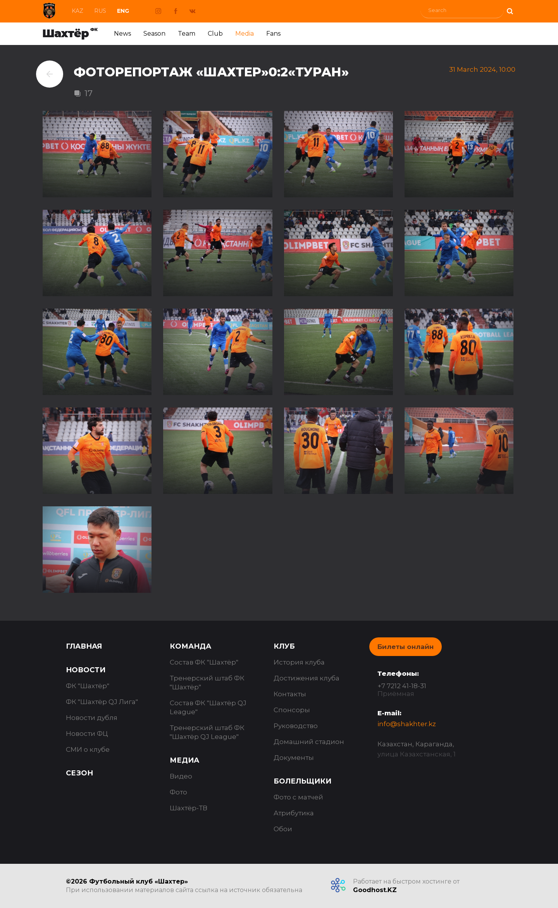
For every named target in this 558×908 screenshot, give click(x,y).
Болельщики (302, 781)
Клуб (284, 646)
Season (154, 33)
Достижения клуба (306, 678)
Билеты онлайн (405, 647)
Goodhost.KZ (375, 890)
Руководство (296, 726)
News (122, 33)
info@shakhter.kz (406, 724)
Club (215, 33)
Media (244, 33)
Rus (100, 10)
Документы (294, 757)
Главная (84, 646)
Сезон (79, 773)
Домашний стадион (309, 742)
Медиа (184, 760)
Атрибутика (294, 813)
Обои (283, 829)
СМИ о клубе (88, 749)
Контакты (290, 694)
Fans (273, 33)
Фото (178, 792)
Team (186, 33)
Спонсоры (292, 710)
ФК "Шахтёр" (87, 686)
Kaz (77, 10)
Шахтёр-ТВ (188, 808)
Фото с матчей (298, 797)
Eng (123, 10)
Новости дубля (91, 718)
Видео (181, 776)
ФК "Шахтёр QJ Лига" (102, 702)
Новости (85, 670)
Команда (190, 646)
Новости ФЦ (87, 733)
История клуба (299, 662)
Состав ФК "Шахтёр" (204, 662)
